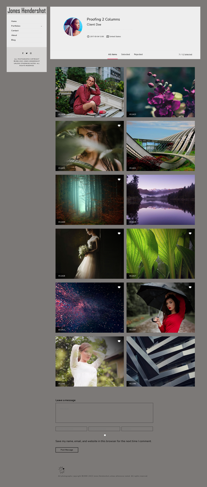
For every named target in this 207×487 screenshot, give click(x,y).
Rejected (138, 54)
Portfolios (15, 26)
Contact (15, 30)
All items (112, 54)
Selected (125, 54)
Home (14, 21)
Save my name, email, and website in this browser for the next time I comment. (103, 441)
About (14, 35)
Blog (13, 40)
